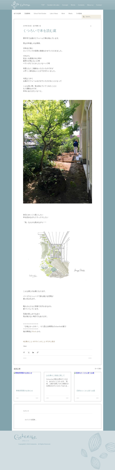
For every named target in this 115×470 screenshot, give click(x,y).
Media (70, 13)
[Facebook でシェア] (24, 352)
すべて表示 (98, 368)
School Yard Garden (40, 13)
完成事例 (27, 13)
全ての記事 (17, 13)
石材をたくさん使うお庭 (86, 391)
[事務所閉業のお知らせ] (27, 379)
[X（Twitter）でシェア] (28, 352)
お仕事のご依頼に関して (55, 375)
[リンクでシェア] (38, 352)
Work (63, 13)
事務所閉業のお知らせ (24, 391)
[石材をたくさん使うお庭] (87, 379)
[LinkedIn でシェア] (33, 352)
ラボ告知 (79, 13)
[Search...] (91, 17)
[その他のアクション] (91, 26)
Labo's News (54, 13)
